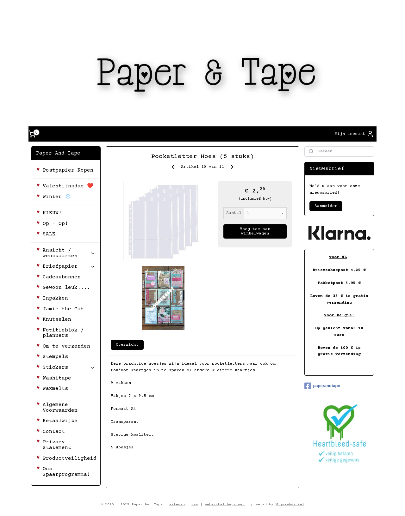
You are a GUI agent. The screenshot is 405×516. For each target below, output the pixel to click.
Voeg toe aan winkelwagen (255, 231)
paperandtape (322, 386)
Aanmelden (326, 206)
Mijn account (354, 134)
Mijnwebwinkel (290, 504)
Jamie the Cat (63, 309)
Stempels (55, 357)
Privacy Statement (57, 445)
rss (194, 504)
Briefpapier (69, 266)
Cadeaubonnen (62, 277)
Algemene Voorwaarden (60, 407)
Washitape (57, 378)
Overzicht (127, 345)
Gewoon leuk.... (66, 287)
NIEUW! (52, 213)
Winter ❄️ (57, 197)
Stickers (69, 367)
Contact (54, 431)
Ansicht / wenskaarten (69, 253)
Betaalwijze (60, 421)
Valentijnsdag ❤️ (68, 186)
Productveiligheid (70, 458)
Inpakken (55, 298)
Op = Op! (55, 224)
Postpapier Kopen (68, 170)
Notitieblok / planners (63, 333)
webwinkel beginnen (225, 504)
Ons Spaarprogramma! (66, 471)
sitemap (177, 504)
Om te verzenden (66, 346)
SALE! (51, 234)
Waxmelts (55, 389)
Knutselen (57, 319)
